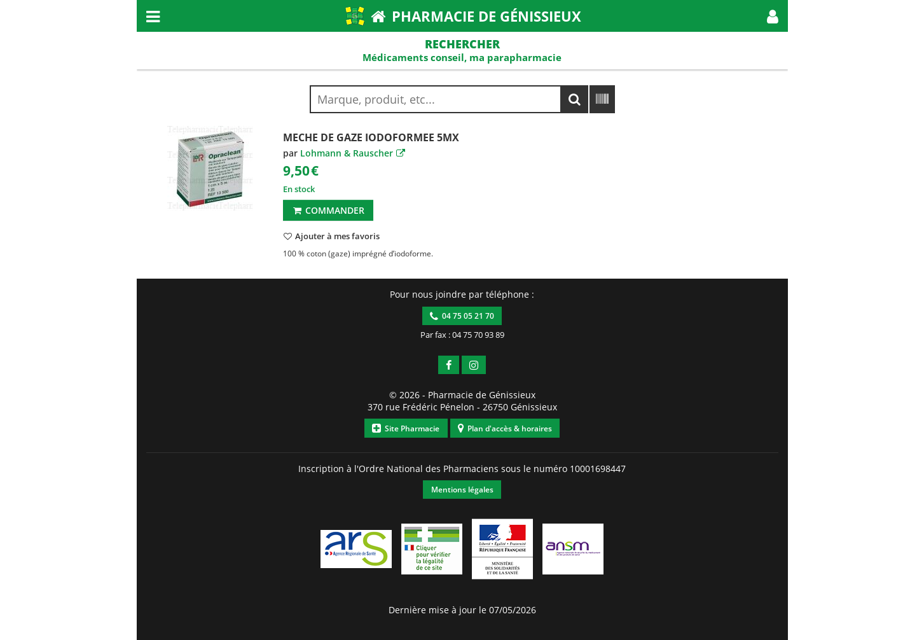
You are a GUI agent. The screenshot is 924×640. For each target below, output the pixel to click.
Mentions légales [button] (462, 489)
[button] (772, 16)
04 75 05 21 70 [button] (462, 315)
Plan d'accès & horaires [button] (505, 428)
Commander (327, 210)
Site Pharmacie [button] (405, 428)
